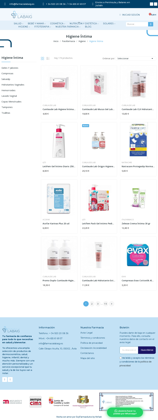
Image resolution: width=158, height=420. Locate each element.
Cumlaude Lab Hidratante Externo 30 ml (98, 280)
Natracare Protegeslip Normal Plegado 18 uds (138, 166)
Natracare (127, 162)
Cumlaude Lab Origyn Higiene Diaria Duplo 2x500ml (98, 166)
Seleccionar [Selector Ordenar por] (135, 58)
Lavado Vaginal (9, 95)
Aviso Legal (86, 332)
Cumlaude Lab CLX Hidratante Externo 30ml (138, 109)
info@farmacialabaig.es (51, 343)
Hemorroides (8, 90)
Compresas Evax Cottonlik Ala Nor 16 (138, 280)
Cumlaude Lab (49, 105)
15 (105, 303)
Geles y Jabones (10, 67)
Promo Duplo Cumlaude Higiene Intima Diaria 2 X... (59, 280)
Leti (44, 162)
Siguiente (111, 303)
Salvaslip (6, 79)
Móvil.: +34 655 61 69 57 (50, 338)
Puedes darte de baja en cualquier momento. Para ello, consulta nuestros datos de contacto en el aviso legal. (137, 338)
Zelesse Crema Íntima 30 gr (136, 223)
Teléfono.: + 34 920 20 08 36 (53, 333)
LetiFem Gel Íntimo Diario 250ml (59, 166)
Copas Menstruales (11, 101)
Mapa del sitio (87, 358)
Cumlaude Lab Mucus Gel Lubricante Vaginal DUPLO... (98, 109)
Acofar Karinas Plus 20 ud (56, 223)
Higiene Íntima (12, 58)
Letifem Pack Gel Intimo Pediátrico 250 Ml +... (98, 223)
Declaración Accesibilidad (93, 348)
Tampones (7, 107)
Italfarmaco (128, 220)
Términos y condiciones (92, 337)
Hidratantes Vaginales (13, 84)
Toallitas (6, 112)
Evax (124, 277)
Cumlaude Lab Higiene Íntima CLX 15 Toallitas (59, 109)
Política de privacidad (91, 343)
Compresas (7, 73)
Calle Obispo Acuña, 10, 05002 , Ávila (58, 348)
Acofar (46, 220)
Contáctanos (87, 353)
